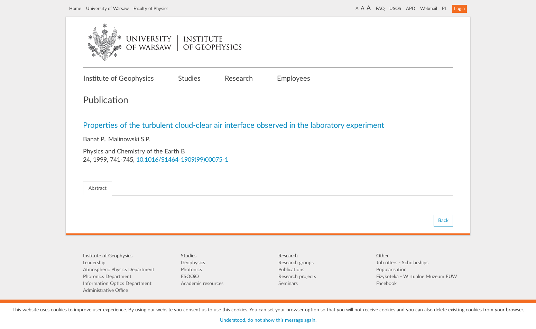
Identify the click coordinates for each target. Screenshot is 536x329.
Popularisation (391, 269)
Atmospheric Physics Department (118, 269)
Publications (291, 269)
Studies (189, 78)
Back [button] (443, 220)
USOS (395, 9)
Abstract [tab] (98, 188)
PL (444, 9)
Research (239, 78)
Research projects (297, 276)
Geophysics (193, 262)
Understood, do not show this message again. (268, 320)
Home (75, 9)
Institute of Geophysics (118, 78)
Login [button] (459, 9)
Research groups (296, 262)
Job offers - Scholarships (402, 262)
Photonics (191, 269)
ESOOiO (190, 276)
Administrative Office (105, 290)
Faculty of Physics (150, 9)
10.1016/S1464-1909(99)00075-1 (182, 160)
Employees (293, 78)
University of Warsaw (107, 9)
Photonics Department (107, 276)
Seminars (288, 283)
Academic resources (202, 283)
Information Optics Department (117, 283)
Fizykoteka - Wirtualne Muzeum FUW (416, 276)
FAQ (380, 9)
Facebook (386, 283)
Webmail (428, 9)
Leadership (94, 262)
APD (410, 9)
